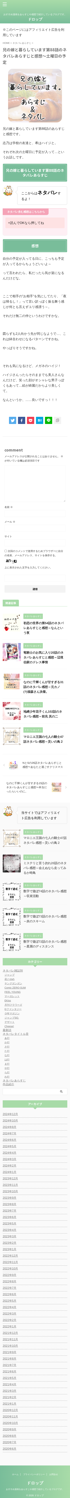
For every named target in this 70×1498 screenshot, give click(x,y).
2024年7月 (10, 1133)
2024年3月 (10, 1159)
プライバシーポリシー (34, 1472)
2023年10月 (10, 1191)
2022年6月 (10, 1294)
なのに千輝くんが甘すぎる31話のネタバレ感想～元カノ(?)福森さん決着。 (43, 687)
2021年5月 (10, 1377)
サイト (8, 536)
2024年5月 (10, 1146)
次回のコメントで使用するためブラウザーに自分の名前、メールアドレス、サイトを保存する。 (33, 553)
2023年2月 (10, 1242)
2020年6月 (10, 1448)
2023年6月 (10, 1217)
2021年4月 (10, 1384)
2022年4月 (10, 1307)
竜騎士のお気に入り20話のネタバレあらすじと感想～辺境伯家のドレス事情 (43, 657)
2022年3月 (10, 1313)
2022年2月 (10, 1320)
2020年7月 (10, 1442)
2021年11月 (10, 1339)
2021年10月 (10, 1345)
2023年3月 (10, 1236)
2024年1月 (10, 1172)
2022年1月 (10, 1326)
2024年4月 (10, 1152)
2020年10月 (10, 1423)
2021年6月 (10, 1371)
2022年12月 (10, 1255)
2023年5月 (10, 1223)
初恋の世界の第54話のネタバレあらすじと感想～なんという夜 (43, 628)
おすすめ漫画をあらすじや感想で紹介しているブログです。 (35, 1486)
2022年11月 (10, 1262)
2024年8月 (10, 1127)
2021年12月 (10, 1332)
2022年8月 (10, 1281)
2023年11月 (10, 1184)
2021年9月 (10, 1352)
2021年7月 (10, 1365)
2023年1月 (10, 1249)
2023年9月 (10, 1197)
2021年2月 (10, 1397)
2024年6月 (10, 1139)
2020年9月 (10, 1429)
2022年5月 (10, 1300)
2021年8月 (10, 1358)
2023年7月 (10, 1210)
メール (9, 521)
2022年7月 (10, 1287)
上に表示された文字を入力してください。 (28, 567)
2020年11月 (10, 1416)
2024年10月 (10, 1120)
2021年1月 (10, 1403)
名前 (8, 507)
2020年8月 (10, 1435)
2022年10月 (10, 1268)
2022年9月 (10, 1275)
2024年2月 (10, 1165)
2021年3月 (10, 1390)
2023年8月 (10, 1204)
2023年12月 (10, 1178)
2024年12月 (10, 1114)
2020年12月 (10, 1410)
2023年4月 (10, 1230)
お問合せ (53, 1472)
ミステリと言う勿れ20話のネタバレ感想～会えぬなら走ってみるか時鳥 (45, 868)
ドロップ (35, 19)
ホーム (15, 1472)
